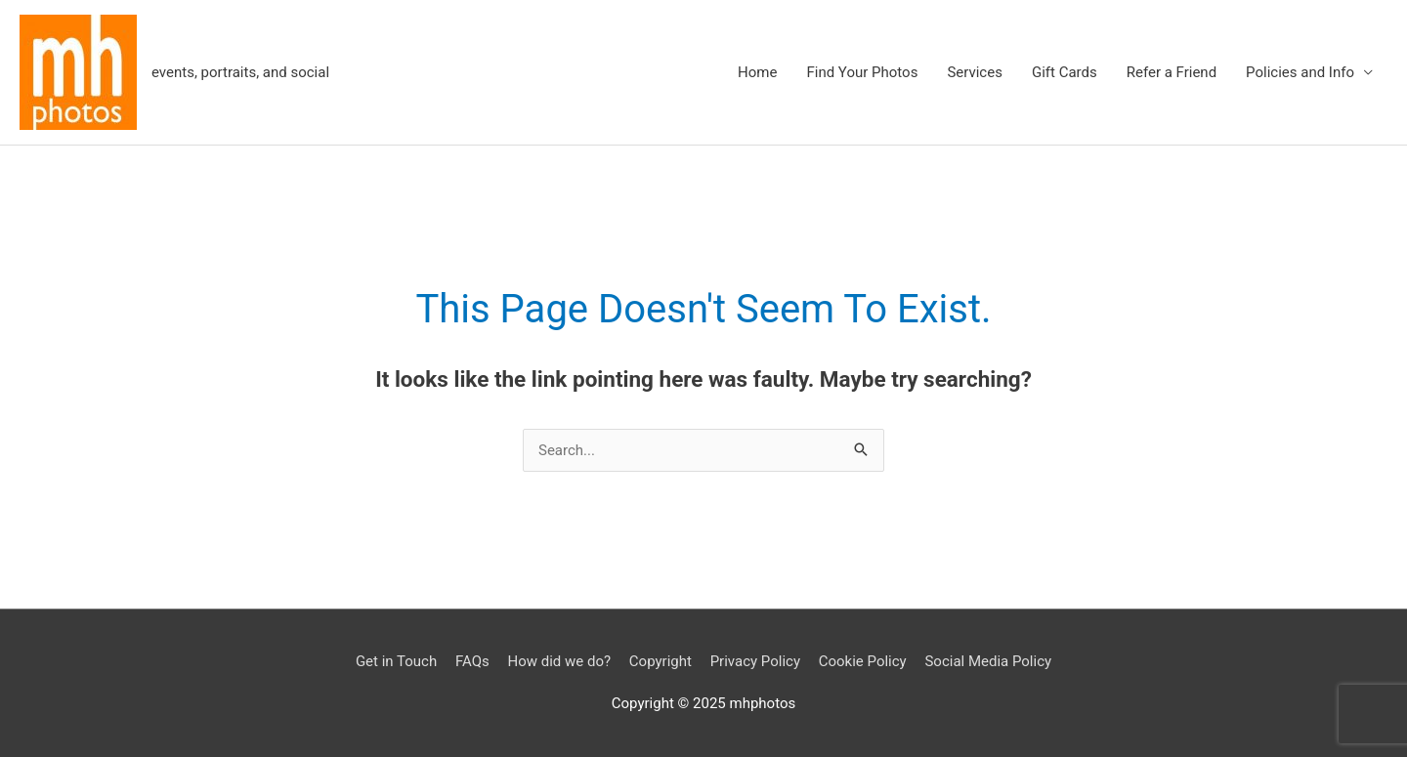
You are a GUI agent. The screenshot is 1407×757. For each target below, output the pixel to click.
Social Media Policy (987, 661)
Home (757, 72)
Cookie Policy (863, 661)
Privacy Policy (755, 661)
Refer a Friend (1171, 72)
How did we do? (559, 661)
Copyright (660, 661)
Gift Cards (1064, 72)
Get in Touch (396, 661)
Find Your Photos (861, 72)
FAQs (472, 661)
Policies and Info (1300, 72)
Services (974, 72)
